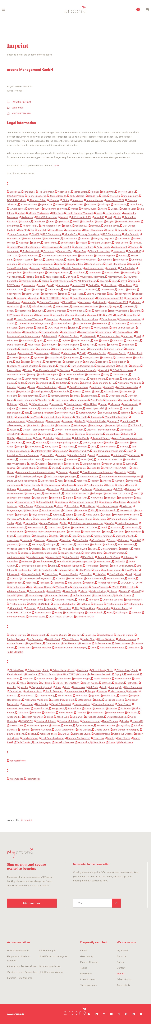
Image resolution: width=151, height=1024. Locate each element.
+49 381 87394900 (21, 101)
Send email (17, 107)
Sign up (116, 903)
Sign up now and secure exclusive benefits (26, 866)
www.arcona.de (15, 1013)
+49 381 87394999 (21, 113)
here (56, 165)
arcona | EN (13, 820)
